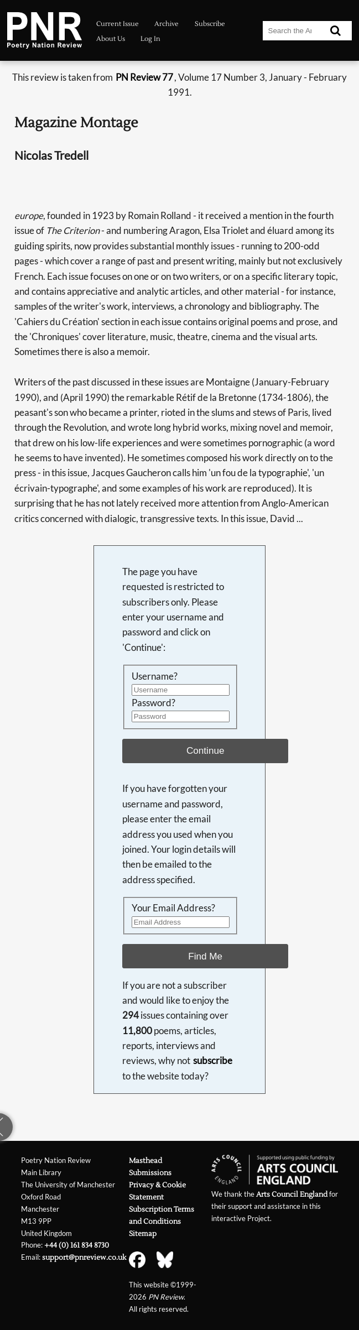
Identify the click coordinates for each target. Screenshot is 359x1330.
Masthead (145, 1160)
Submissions (150, 1172)
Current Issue (117, 24)
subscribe (212, 1060)
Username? (155, 676)
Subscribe (210, 24)
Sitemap (143, 1233)
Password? (153, 702)
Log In (150, 39)
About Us (110, 39)
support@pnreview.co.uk (84, 1257)
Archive (166, 24)
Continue (205, 750)
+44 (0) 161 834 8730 (76, 1245)
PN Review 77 (144, 77)
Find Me (205, 956)
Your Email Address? (173, 908)
